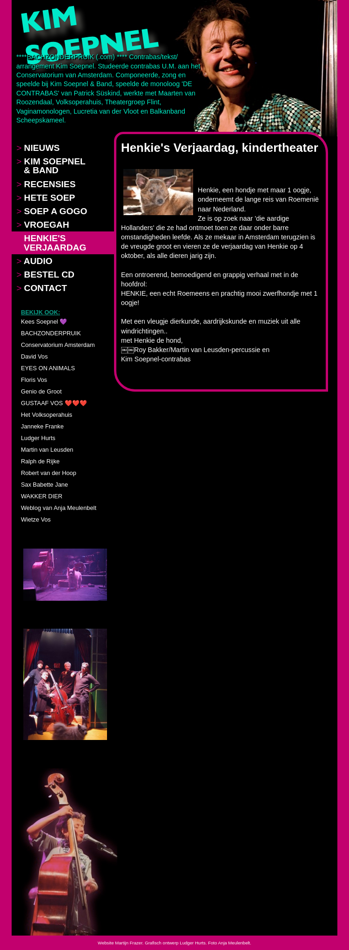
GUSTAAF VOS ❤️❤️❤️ (54, 403)
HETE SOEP (45, 198)
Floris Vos (34, 379)
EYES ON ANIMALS (48, 368)
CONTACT (41, 288)
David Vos (34, 356)
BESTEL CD (45, 274)
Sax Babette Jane (44, 484)
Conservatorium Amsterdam (58, 344)
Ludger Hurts (38, 437)
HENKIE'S (51, 242)
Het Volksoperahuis (46, 414)
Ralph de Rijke (40, 461)
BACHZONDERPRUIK (51, 333)
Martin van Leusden (47, 449)
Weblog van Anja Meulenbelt (58, 507)
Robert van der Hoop (48, 472)
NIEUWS (38, 148)
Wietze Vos (36, 519)
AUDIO (34, 261)
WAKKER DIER (41, 496)
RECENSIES (45, 184)
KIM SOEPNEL (51, 165)
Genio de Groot (41, 391)
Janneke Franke (42, 426)
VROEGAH (42, 225)
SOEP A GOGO (51, 211)
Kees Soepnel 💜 (44, 321)
